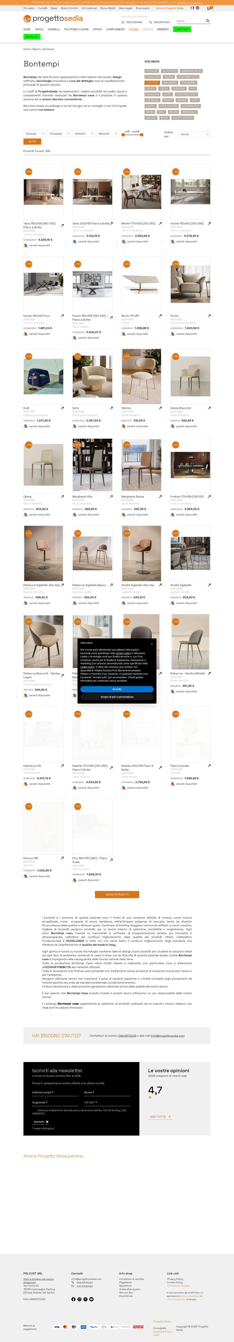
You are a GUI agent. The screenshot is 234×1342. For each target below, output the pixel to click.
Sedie (27, 29)
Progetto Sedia (162, 1321)
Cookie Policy (175, 1282)
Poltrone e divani (76, 29)
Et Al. (167, 94)
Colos (164, 88)
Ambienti (163, 29)
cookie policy (87, 667)
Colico (150, 88)
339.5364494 (132, 22)
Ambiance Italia (191, 71)
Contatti (42, 8)
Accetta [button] (117, 689)
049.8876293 (159, 22)
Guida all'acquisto (129, 1289)
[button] (208, 8)
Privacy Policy (175, 1279)
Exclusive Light (186, 94)
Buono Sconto (69, 8)
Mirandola (189, 112)
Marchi (148, 29)
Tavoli (39, 29)
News (54, 8)
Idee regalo (126, 8)
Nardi (164, 117)
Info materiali (89, 8)
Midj (161, 112)
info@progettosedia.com (86, 1279)
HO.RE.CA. (32, 37)
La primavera (190, 106)
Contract (182, 29)
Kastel (150, 106)
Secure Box (126, 1292)
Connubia (179, 88)
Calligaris (170, 82)
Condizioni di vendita (131, 1279)
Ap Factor (152, 76)
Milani (173, 112)
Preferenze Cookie (178, 1285)
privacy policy (123, 653)
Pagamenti (125, 1282)
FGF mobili (152, 100)
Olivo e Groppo (182, 117)
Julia (195, 100)
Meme (149, 112)
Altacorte (169, 71)
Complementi (115, 29)
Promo (134, 29)
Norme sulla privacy (190, 1296)
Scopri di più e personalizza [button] (117, 696)
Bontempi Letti (188, 76)
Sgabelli (54, 29)
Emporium (152, 94)
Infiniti (168, 100)
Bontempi (152, 82)
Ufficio (97, 29)
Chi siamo (29, 8)
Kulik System (168, 106)
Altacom (151, 71)
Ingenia (181, 100)
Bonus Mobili (107, 8)
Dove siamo (143, 8)
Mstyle (151, 117)
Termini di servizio (176, 1299)
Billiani (168, 76)
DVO (192, 88)
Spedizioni (125, 1285)
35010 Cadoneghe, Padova (39, 1289)
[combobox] (34, 133)
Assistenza (126, 1295)
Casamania (189, 82)
